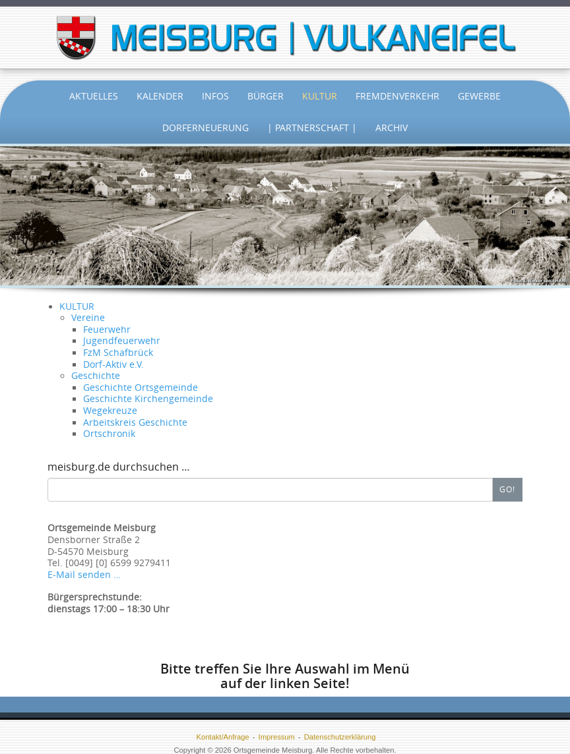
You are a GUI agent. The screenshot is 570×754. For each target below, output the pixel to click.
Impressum (277, 737)
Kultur (319, 96)
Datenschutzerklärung (340, 737)
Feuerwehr (107, 329)
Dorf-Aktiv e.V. (113, 364)
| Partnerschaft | (312, 127)
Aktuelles (93, 96)
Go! (507, 489)
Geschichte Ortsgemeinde (140, 387)
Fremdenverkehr (397, 96)
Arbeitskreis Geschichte (135, 422)
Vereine (88, 318)
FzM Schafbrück (118, 353)
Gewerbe (479, 96)
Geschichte (95, 376)
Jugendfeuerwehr (121, 341)
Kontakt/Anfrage (222, 737)
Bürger (265, 96)
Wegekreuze (110, 411)
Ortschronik (109, 434)
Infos (215, 96)
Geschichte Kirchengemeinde (148, 399)
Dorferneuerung (205, 127)
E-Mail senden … (84, 575)
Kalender (160, 96)
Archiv (391, 127)
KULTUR (76, 306)
